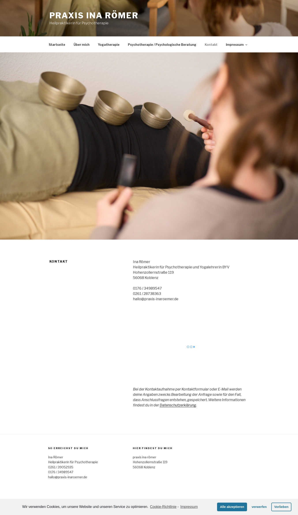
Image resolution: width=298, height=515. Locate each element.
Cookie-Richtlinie (163, 507)
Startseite (57, 44)
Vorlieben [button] (281, 507)
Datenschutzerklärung (178, 405)
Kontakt (211, 44)
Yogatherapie (109, 44)
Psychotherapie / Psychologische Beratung (162, 44)
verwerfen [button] (259, 507)
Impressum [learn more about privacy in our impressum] (189, 507)
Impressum (237, 44)
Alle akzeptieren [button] (232, 507)
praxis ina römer (94, 15)
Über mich (82, 44)
